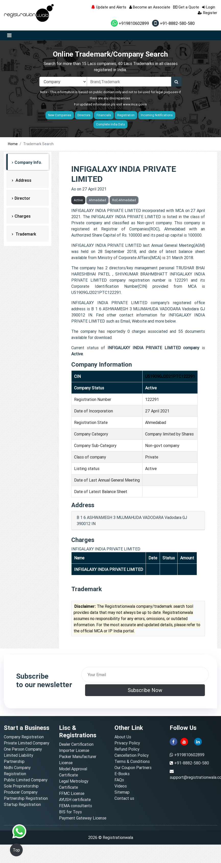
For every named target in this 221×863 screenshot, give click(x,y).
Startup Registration (22, 804)
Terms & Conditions (132, 761)
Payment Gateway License (82, 818)
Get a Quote (186, 7)
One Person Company (23, 749)
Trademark (25, 234)
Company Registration (24, 736)
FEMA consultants (75, 805)
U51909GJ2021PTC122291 (170, 376)
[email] (145, 674)
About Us (122, 736)
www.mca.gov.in (135, 104)
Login (208, 7)
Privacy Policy (127, 742)
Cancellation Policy (131, 755)
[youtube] (184, 741)
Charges (23, 216)
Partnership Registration (26, 798)
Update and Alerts (108, 7)
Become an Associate (149, 7)
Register (207, 12)
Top (16, 850)
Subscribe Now (145, 690)
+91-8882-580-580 (173, 23)
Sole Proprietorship (21, 786)
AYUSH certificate (75, 799)
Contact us (124, 798)
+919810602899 (130, 23)
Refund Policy (126, 749)
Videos (120, 786)
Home (13, 144)
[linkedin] (198, 741)
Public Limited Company (26, 779)
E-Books (122, 773)
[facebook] (173, 741)
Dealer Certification (76, 744)
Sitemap (122, 792)
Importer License (74, 750)
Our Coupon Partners (133, 767)
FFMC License (71, 793)
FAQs (119, 779)
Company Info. (28, 162)
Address (23, 180)
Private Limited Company (26, 742)
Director (22, 198)
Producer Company (21, 792)
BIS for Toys (70, 811)
